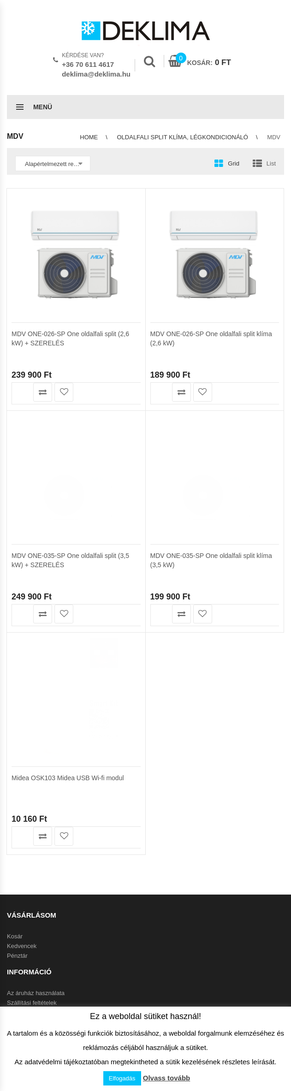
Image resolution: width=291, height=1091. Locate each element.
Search (149, 61)
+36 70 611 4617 (88, 64)
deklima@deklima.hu (96, 74)
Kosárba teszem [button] (21, 392)
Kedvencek (21, 946)
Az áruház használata (36, 993)
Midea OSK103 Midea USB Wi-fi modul (68, 648)
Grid (233, 163)
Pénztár (17, 955)
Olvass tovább (166, 1078)
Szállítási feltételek (32, 1002)
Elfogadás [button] (122, 1078)
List (271, 163)
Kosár (15, 936)
